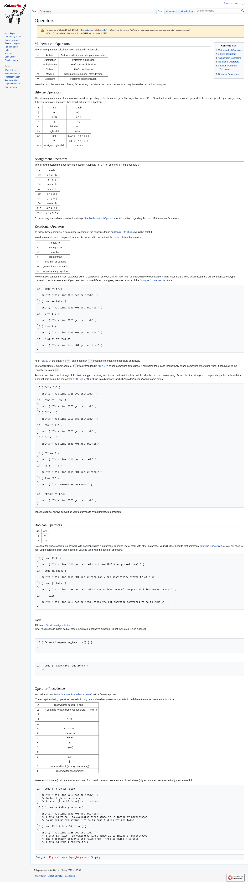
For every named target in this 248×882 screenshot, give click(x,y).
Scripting (95, 856)
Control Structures (124, 232)
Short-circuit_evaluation (58, 624)
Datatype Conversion (151, 280)
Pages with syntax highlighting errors (69, 856)
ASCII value (79, 378)
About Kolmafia (55, 875)
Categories (41, 856)
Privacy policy (40, 875)
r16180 (44, 360)
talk (96, 30)
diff (47, 33)
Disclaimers (70, 875)
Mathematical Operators (102, 218)
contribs (102, 30)
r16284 (102, 365)
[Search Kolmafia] (220, 10)
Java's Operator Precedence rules (72, 693)
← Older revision (57, 33)
